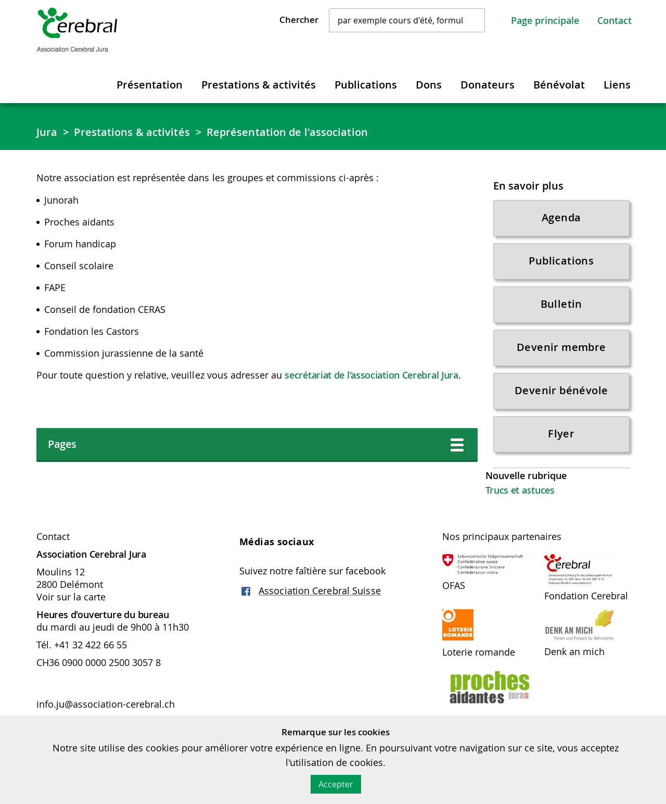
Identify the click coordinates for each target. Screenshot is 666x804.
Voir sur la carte (71, 597)
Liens (617, 85)
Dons (429, 85)
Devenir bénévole (561, 390)
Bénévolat (559, 85)
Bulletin (561, 304)
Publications (366, 85)
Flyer (561, 433)
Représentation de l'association (287, 132)
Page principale (545, 20)
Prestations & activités (258, 85)
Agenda (561, 217)
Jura (46, 132)
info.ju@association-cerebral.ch (106, 704)
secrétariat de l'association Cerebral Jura (371, 375)
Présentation (150, 85)
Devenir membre (561, 347)
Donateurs (487, 85)
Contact (614, 20)
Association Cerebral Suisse (320, 590)
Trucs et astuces (520, 490)
